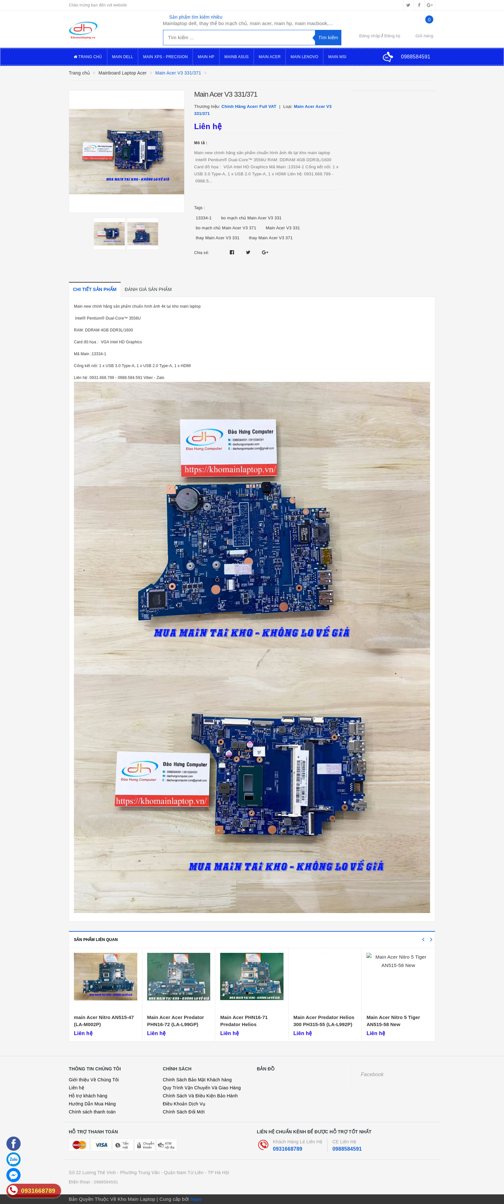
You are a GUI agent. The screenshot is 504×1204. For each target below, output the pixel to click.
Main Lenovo (304, 57)
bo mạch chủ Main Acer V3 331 (251, 217)
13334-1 (204, 217)
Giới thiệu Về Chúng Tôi (94, 1079)
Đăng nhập (370, 35)
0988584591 (347, 1149)
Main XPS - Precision (165, 57)
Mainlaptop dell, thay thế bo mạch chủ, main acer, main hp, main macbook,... (248, 23)
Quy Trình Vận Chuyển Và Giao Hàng (202, 1087)
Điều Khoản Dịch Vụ (184, 1103)
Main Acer (270, 57)
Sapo (196, 1199)
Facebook (372, 1074)
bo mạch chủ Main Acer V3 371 (226, 227)
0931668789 (287, 1149)
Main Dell (122, 57)
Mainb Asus (236, 57)
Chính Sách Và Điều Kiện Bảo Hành (200, 1095)
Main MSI (337, 57)
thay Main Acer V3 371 (270, 237)
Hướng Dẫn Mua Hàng (92, 1103)
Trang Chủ (88, 57)
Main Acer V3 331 (283, 227)
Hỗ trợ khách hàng (88, 1095)
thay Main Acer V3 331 (217, 237)
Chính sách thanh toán (92, 1111)
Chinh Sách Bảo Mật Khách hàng (197, 1079)
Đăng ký (392, 35)
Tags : (199, 208)
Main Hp (206, 57)
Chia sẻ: (201, 252)
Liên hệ (76, 1087)
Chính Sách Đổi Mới (184, 1111)
